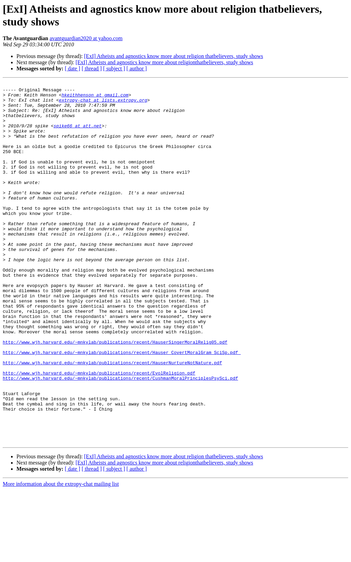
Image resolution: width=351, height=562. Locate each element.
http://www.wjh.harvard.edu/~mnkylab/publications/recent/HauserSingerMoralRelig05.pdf (115, 394)
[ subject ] (114, 68)
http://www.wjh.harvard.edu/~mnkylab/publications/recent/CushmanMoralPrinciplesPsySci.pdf (120, 438)
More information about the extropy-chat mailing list (61, 556)
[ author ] (136, 68)
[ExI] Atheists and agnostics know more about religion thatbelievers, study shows (173, 56)
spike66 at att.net (77, 135)
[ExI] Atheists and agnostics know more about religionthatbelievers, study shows (164, 62)
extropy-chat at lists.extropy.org (103, 104)
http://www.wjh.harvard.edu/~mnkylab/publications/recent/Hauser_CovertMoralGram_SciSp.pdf (122, 407)
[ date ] (72, 68)
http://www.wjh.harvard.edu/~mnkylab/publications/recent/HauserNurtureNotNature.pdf (112, 419)
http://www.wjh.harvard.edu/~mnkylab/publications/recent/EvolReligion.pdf (99, 431)
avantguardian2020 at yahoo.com (86, 38)
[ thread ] (92, 68)
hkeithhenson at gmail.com (95, 98)
